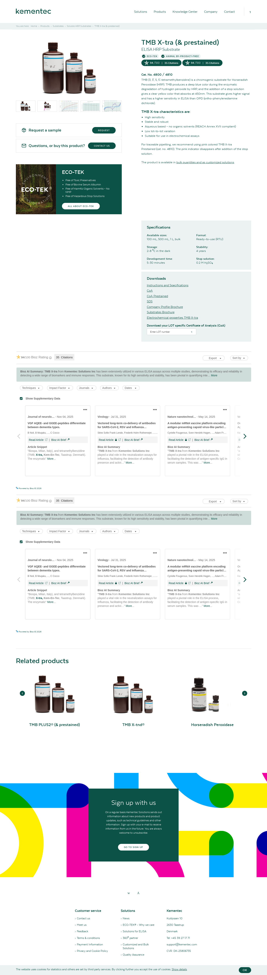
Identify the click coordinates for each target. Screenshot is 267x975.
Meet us (81, 924)
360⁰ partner (130, 938)
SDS (150, 301)
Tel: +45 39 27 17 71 (178, 938)
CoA (150, 290)
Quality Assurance (133, 954)
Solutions (140, 12)
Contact (229, 12)
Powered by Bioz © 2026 (28, 488)
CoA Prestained (157, 296)
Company (210, 12)
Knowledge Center (185, 12)
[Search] (250, 11)
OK (245, 970)
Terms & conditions (88, 938)
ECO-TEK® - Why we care (138, 924)
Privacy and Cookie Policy (92, 950)
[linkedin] (128, 892)
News (126, 918)
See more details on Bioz (240, 488)
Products (160, 12)
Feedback (82, 931)
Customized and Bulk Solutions (136, 946)
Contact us (102, 145)
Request (104, 130)
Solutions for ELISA (134, 931)
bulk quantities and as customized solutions (205, 162)
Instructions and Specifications (167, 285)
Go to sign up (133, 847)
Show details (179, 969)
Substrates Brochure (160, 312)
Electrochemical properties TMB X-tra (172, 318)
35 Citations (171, 63)
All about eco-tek (81, 206)
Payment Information (90, 944)
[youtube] (138, 892)
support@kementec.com (182, 944)
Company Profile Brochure (165, 307)
